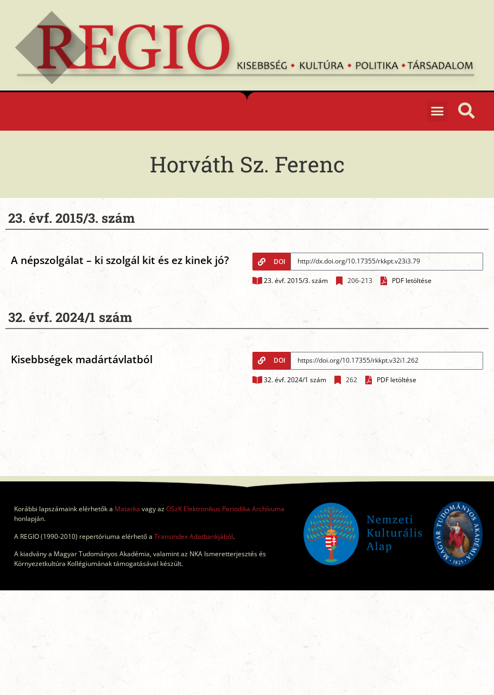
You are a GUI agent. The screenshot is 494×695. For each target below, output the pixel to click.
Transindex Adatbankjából (193, 536)
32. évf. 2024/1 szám (295, 379)
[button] (437, 111)
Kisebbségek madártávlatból (82, 359)
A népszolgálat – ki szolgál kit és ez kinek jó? (120, 260)
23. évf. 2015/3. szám (296, 280)
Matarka (127, 508)
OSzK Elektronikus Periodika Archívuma (225, 508)
